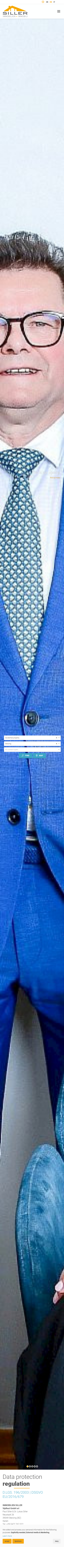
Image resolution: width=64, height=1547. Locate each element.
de (47, 2)
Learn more (7, 1536)
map (39, 755)
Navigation (58, 11)
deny (56, 1541)
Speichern (18, 1541)
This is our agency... (46, 474)
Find (25, 755)
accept (7, 1541)
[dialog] (32, 1536)
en (51, 2)
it (54, 2)
